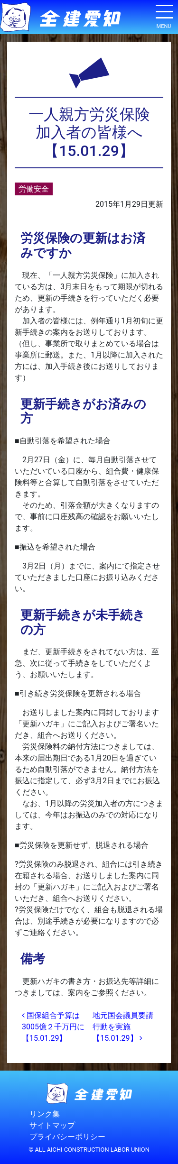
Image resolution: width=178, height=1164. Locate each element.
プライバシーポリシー (67, 1136)
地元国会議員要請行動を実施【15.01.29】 (123, 1027)
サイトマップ (52, 1125)
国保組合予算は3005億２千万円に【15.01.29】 (53, 1027)
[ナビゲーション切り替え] (164, 15)
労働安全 (34, 188)
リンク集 (44, 1113)
